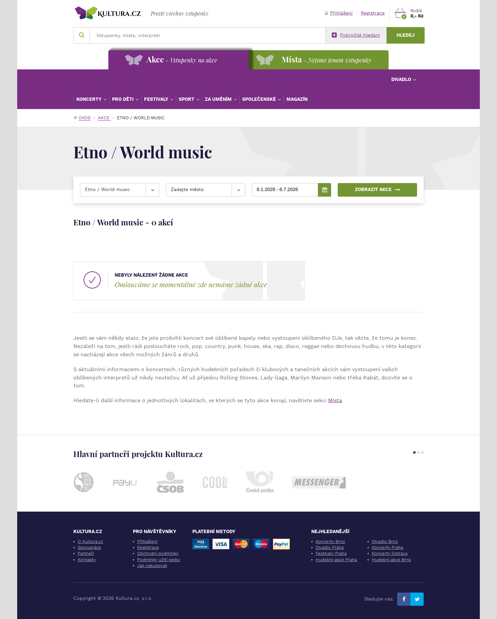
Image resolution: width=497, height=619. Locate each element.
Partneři (86, 553)
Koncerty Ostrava (389, 553)
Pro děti (123, 99)
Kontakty (87, 559)
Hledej (406, 35)
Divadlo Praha (330, 547)
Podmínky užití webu (158, 559)
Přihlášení (339, 13)
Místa (335, 400)
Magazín (297, 99)
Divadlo (401, 79)
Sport (187, 99)
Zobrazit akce (377, 189)
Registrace (373, 13)
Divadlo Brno (385, 541)
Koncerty (89, 99)
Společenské (259, 99)
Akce (104, 117)
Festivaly (157, 99)
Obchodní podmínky (157, 553)
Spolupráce (89, 547)
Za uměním (219, 99)
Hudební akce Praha (336, 559)
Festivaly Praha (331, 553)
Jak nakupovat (152, 565)
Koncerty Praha (387, 547)
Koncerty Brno (330, 541)
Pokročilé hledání (356, 35)
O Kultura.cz (90, 541)
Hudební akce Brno (391, 559)
